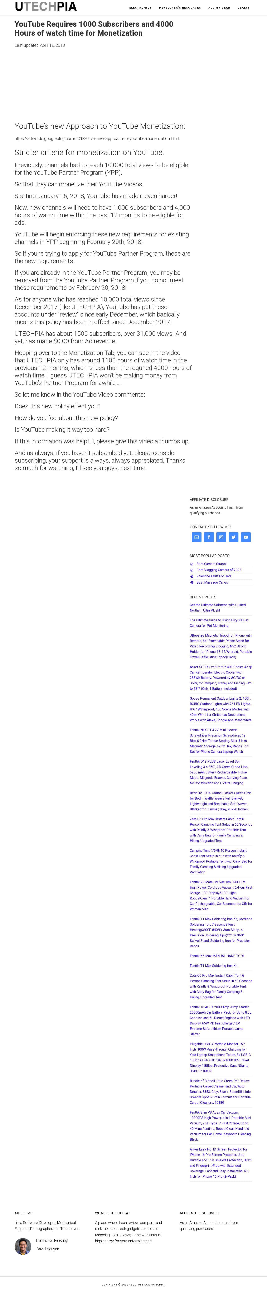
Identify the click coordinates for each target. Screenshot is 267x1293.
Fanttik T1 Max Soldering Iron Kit (213, 966)
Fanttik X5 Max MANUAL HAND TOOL (217, 956)
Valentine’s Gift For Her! (213, 576)
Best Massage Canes (212, 582)
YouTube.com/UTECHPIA (148, 1284)
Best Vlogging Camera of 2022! (219, 570)
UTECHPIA (52, 8)
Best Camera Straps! (211, 564)
